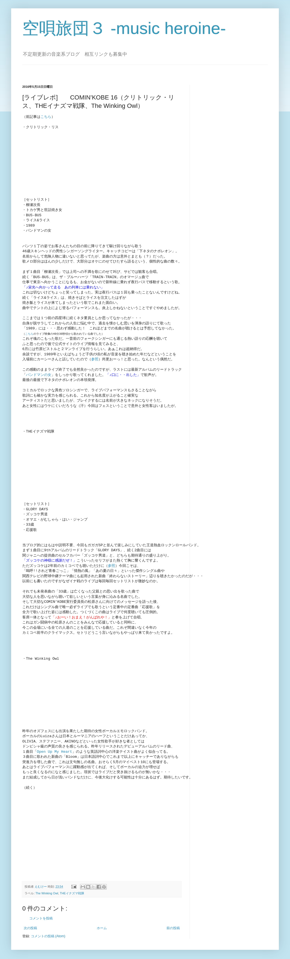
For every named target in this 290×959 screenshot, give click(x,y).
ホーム (102, 926)
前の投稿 (173, 926)
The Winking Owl (46, 891)
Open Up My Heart (54, 750)
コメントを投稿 (41, 916)
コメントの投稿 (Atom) (48, 934)
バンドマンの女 (38, 374)
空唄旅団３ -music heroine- (124, 28)
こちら (45, 117)
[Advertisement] (69, 833)
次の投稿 (30, 926)
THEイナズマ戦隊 (72, 891)
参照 (94, 358)
